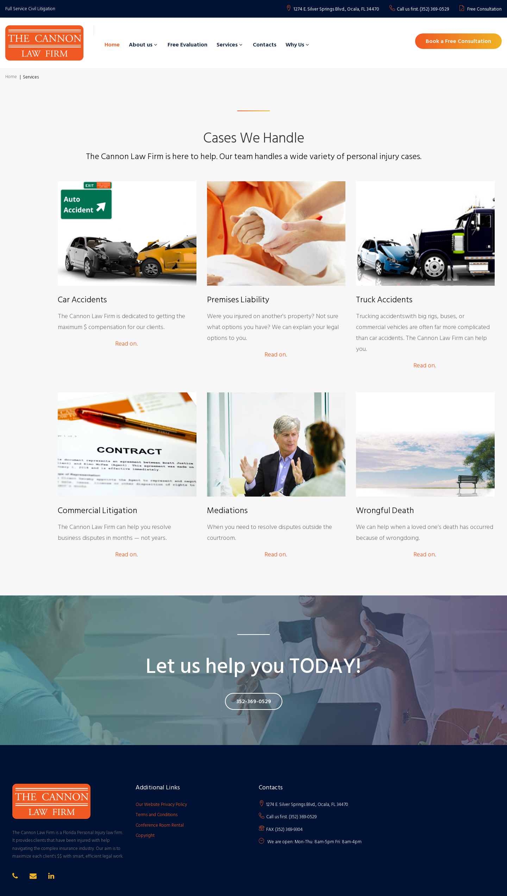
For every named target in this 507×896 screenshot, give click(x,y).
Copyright (145, 835)
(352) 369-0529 (434, 9)
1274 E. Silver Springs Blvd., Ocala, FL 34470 (336, 9)
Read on (126, 344)
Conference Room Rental (160, 825)
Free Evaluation (187, 44)
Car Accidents (82, 300)
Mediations (227, 510)
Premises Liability (238, 300)
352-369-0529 (254, 701)
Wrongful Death (385, 510)
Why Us (295, 44)
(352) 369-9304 (289, 829)
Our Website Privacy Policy (161, 804)
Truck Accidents (384, 300)
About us (140, 44)
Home (112, 44)
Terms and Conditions (156, 815)
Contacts (264, 44)
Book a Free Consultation (458, 41)
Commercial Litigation (97, 510)
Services (227, 44)
